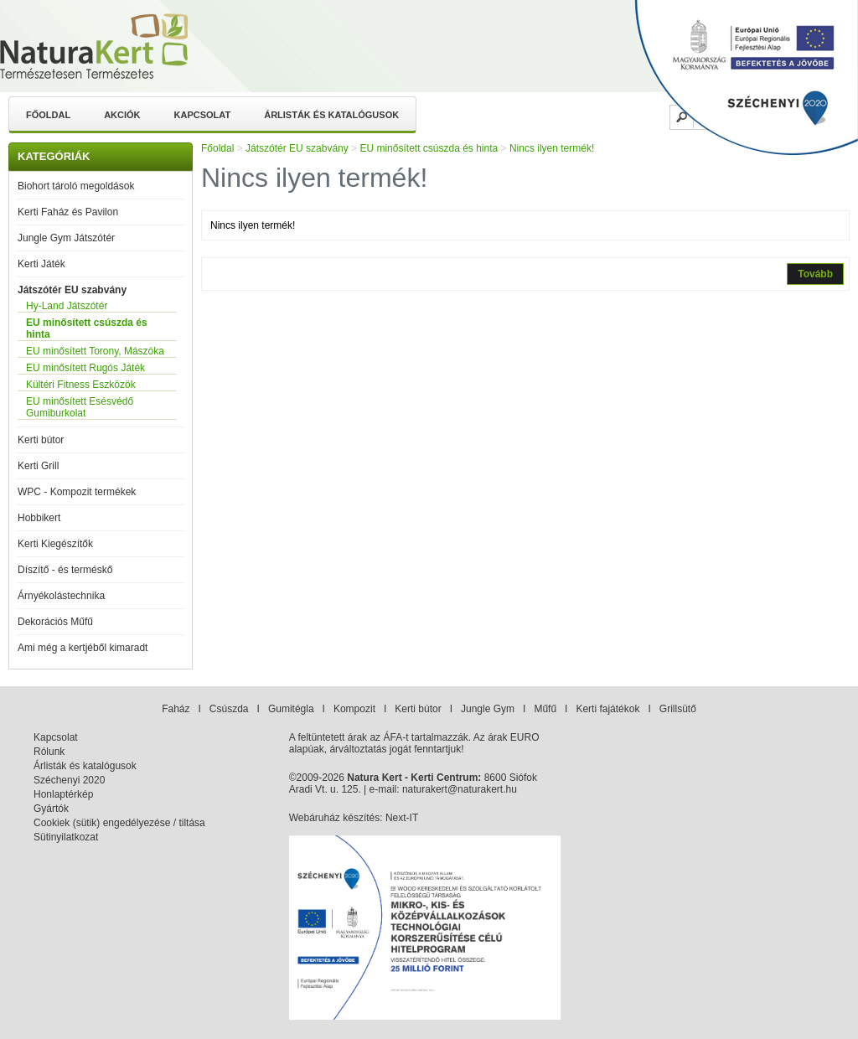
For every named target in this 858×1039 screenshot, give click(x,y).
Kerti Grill (38, 466)
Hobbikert (39, 518)
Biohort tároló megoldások (76, 186)
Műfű (545, 709)
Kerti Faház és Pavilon (68, 212)
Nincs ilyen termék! (551, 148)
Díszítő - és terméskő (65, 570)
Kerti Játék (41, 264)
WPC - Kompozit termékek (77, 492)
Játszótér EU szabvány (72, 290)
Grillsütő (677, 709)
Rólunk (49, 751)
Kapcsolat (202, 115)
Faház (175, 709)
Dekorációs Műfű (55, 622)
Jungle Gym (487, 709)
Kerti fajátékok (607, 709)
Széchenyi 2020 (69, 780)
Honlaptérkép (63, 794)
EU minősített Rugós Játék (85, 368)
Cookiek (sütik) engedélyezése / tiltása (119, 823)
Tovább (815, 274)
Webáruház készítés (334, 818)
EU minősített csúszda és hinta (86, 328)
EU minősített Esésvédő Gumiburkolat (79, 407)
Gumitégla (291, 709)
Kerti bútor (41, 440)
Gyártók (51, 808)
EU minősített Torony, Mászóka (95, 351)
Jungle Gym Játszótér (66, 238)
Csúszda (229, 709)
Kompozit (354, 709)
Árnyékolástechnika (61, 596)
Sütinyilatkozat (66, 837)
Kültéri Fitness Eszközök (81, 384)
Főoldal (48, 115)
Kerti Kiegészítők (55, 544)
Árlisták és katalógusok (331, 115)
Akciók (122, 115)
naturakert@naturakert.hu (459, 789)
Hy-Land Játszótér (66, 306)
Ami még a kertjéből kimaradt (82, 648)
